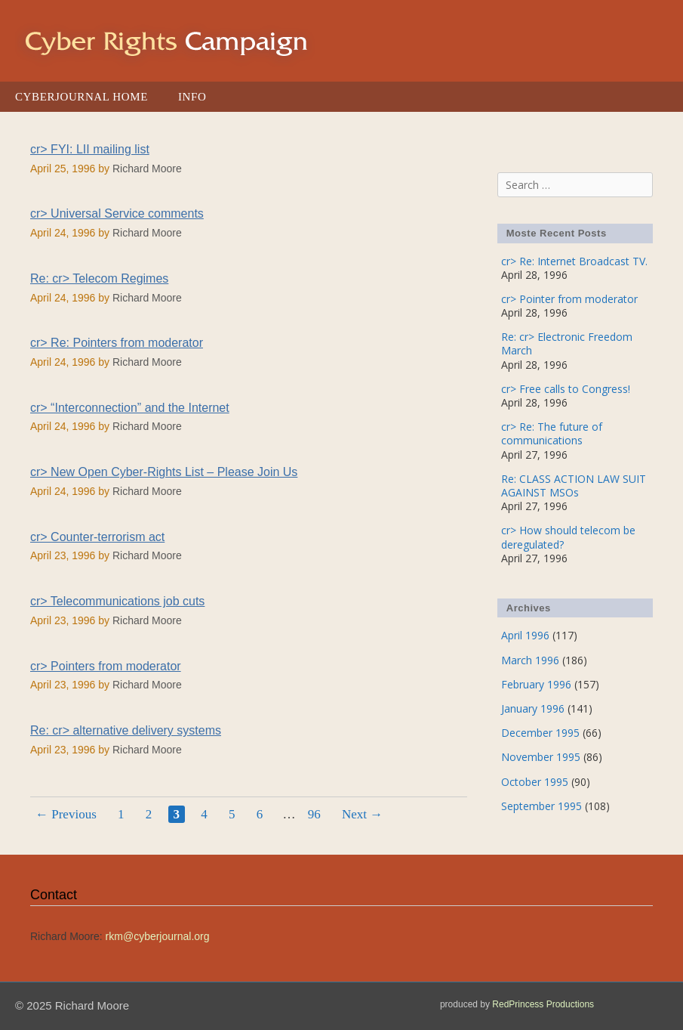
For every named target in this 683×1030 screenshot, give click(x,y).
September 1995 (541, 806)
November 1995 (540, 757)
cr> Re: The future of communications (551, 433)
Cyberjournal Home (81, 97)
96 (316, 813)
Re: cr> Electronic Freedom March (566, 343)
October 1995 (534, 782)
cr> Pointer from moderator (569, 299)
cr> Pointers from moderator (105, 666)
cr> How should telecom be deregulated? (568, 537)
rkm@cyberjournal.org (158, 936)
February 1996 (536, 684)
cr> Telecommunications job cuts (117, 601)
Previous (66, 814)
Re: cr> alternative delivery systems (125, 730)
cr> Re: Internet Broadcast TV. (574, 261)
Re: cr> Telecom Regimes (99, 278)
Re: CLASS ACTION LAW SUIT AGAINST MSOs (573, 486)
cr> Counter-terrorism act (97, 536)
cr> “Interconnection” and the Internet (129, 407)
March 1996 (530, 660)
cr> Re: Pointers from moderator (116, 342)
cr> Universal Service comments (117, 213)
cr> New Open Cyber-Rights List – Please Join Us (163, 472)
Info (192, 97)
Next (362, 814)
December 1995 (540, 732)
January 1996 (533, 708)
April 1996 (525, 635)
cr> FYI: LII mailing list (89, 149)
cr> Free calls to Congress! (565, 389)
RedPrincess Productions (543, 1004)
